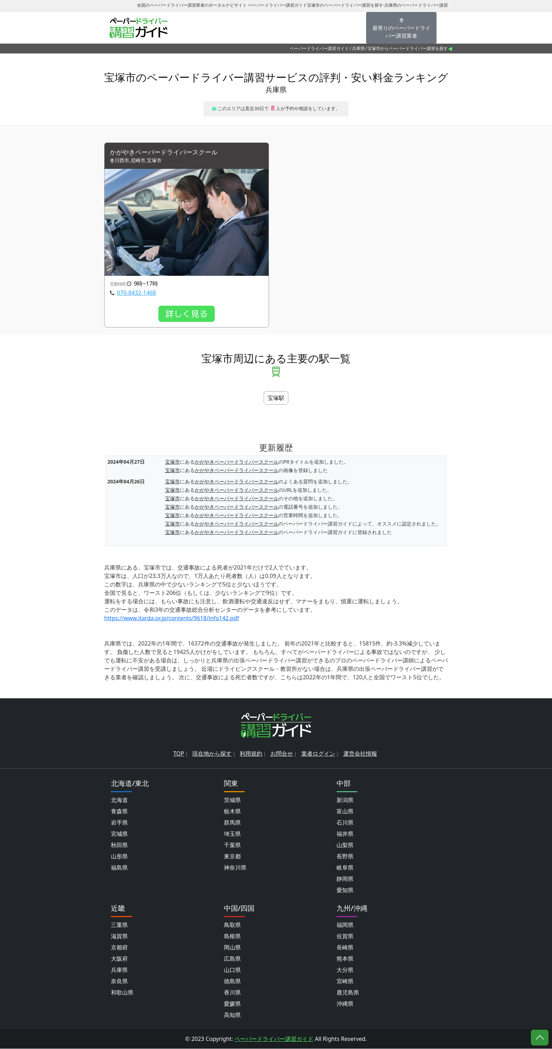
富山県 (345, 811)
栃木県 (232, 811)
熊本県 (345, 959)
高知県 (232, 1015)
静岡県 (345, 879)
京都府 (119, 948)
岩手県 (119, 823)
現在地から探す (212, 754)
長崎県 (345, 948)
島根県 (232, 936)
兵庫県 (358, 48)
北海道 (119, 800)
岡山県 (232, 948)
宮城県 (119, 834)
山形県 (119, 856)
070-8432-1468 (136, 293)
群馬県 (232, 823)
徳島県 (232, 981)
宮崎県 (345, 981)
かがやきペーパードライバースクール (170, 152)
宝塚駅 (276, 398)
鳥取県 (232, 925)
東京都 (232, 856)
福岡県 (345, 925)
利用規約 (251, 754)
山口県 (232, 970)
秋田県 (119, 845)
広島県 (232, 959)
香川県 (232, 993)
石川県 (345, 823)
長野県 (345, 856)
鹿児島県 (348, 993)
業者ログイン (318, 754)
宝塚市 (172, 462)
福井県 (345, 834)
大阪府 (119, 959)
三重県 (119, 925)
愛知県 (345, 890)
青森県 (119, 811)
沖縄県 (345, 1004)
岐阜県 (345, 868)
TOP (178, 754)
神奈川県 (235, 868)
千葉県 (232, 845)
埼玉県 (232, 834)
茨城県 (232, 800)
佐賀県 (345, 936)
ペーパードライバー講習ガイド (319, 48)
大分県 (345, 970)
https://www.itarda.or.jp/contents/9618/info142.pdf (171, 619)
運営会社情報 (360, 754)
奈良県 (119, 981)
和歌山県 (122, 993)
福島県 (119, 868)
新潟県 (345, 800)
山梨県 (345, 845)
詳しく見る (186, 314)
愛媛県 (232, 1004)
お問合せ (281, 754)
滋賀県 (119, 936)
